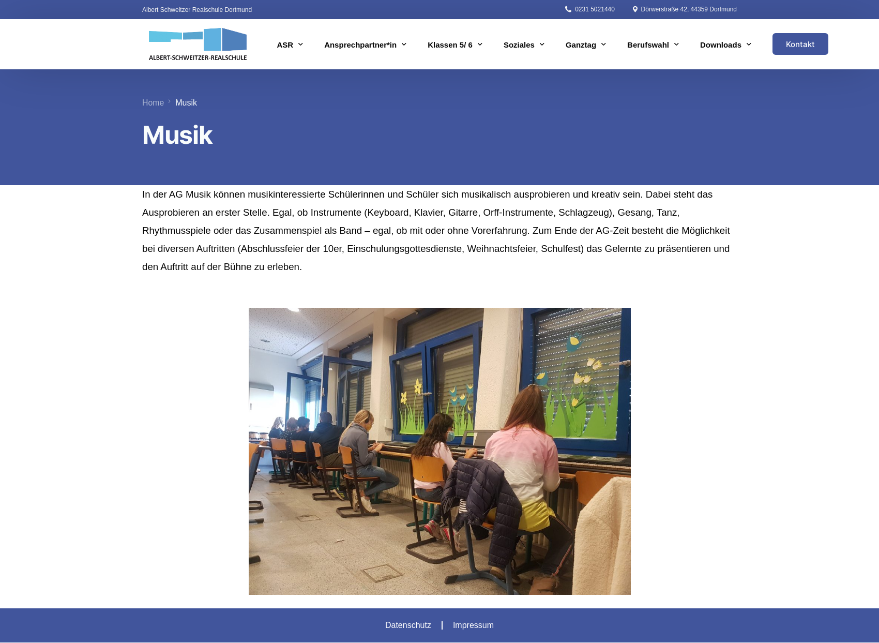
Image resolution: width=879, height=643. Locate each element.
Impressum (473, 625)
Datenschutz (408, 625)
